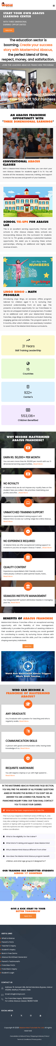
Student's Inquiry (8, 949)
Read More (38, 464)
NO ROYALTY (11, 483)
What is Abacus (8, 938)
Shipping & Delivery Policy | (40, 1036)
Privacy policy (37, 1039)
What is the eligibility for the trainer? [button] (21, 836)
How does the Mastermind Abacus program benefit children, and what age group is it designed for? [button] (27, 857)
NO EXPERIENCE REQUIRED (19, 541)
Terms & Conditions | (24, 1039)
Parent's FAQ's (8, 942)
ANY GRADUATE (16, 714)
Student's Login (8, 972)
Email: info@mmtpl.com (15, 994)
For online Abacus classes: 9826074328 (21, 1001)
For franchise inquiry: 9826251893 (18, 998)
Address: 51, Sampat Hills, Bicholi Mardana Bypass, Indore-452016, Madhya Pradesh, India (29, 988)
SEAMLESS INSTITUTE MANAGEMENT (24, 596)
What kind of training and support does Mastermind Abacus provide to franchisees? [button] (27, 844)
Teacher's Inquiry (9, 946)
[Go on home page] (54, 5)
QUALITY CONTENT (14, 567)
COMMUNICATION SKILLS (21, 741)
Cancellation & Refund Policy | (20, 1036)
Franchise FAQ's (8, 965)
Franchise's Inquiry (9, 969)
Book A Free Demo (9, 953)
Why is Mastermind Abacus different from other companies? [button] (26, 850)
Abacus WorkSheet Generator (14, 957)
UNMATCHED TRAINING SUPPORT (23, 512)
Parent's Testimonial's (11, 961)
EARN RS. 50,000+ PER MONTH (21, 457)
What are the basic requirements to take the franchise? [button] (25, 811)
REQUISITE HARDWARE (20, 768)
